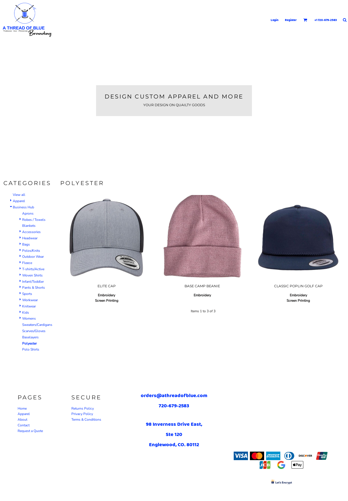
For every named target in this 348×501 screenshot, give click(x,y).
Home (22, 408)
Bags (26, 244)
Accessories (31, 232)
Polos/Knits (31, 250)
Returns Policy (82, 408)
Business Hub (23, 207)
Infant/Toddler (33, 281)
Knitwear (29, 306)
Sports (27, 294)
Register (291, 20)
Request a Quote (30, 431)
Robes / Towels (33, 219)
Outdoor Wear (33, 256)
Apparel (19, 201)
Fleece (27, 263)
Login (274, 20)
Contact (24, 425)
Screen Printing (106, 300)
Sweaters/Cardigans (37, 324)
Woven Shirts (32, 275)
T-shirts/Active (33, 269)
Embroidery (106, 295)
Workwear (30, 300)
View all (19, 194)
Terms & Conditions (86, 419)
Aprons (28, 213)
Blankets (29, 225)
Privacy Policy (82, 414)
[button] (305, 20)
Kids (25, 312)
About (22, 419)
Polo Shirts (30, 349)
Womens (29, 318)
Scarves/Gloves (33, 331)
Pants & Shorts (33, 287)
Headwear (30, 238)
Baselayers (30, 337)
